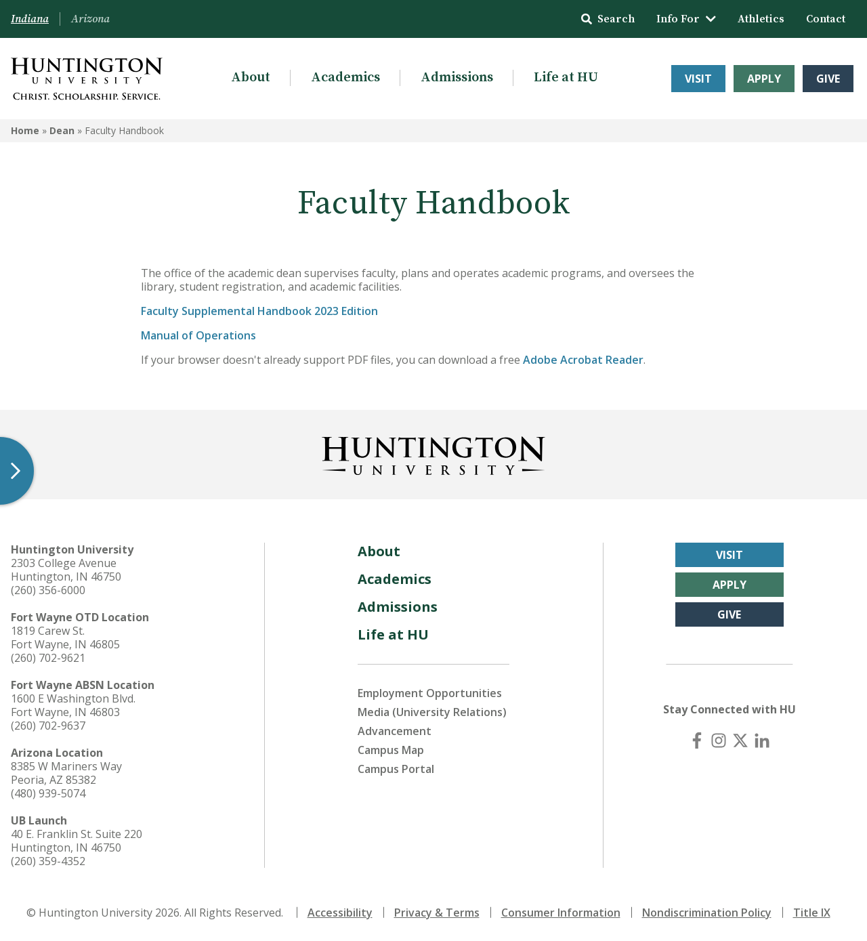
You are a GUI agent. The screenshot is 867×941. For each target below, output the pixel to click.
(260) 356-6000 (48, 590)
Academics (345, 77)
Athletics (761, 19)
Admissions (457, 77)
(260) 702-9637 (48, 725)
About (250, 77)
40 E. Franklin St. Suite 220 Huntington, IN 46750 (76, 841)
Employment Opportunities (430, 693)
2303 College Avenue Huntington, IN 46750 (66, 570)
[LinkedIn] (762, 740)
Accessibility (340, 912)
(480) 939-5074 (48, 793)
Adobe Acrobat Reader (583, 359)
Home (25, 130)
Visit (698, 78)
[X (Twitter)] (740, 740)
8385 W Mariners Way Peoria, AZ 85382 (66, 773)
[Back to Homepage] (433, 453)
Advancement (394, 731)
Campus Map (391, 750)
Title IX (811, 912)
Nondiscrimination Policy (706, 912)
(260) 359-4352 (48, 861)
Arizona (90, 19)
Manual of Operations (198, 335)
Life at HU (566, 77)
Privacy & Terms (437, 912)
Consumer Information (560, 912)
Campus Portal (396, 768)
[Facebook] (697, 740)
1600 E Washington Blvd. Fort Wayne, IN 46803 (73, 705)
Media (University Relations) (432, 712)
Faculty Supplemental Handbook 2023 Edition (259, 311)
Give (828, 78)
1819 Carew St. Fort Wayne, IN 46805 (65, 637)
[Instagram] (719, 740)
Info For (686, 19)
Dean (62, 130)
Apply (764, 78)
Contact (825, 19)
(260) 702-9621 (48, 657)
